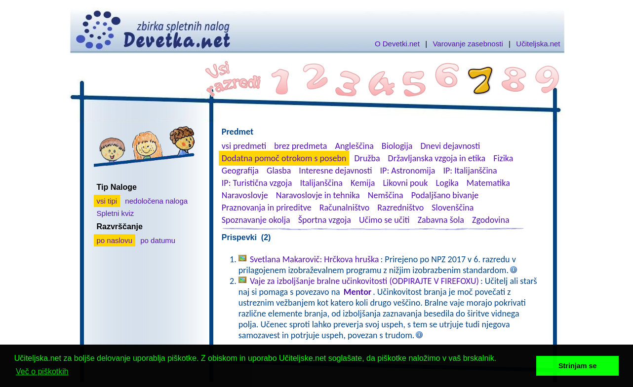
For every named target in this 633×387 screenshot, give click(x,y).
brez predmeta (300, 146)
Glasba (279, 170)
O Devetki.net (397, 43)
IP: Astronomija (407, 170)
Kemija (363, 182)
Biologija (397, 146)
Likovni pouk (405, 182)
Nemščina (385, 195)
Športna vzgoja (324, 219)
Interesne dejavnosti (335, 170)
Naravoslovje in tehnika (318, 195)
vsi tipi (107, 201)
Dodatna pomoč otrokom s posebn (284, 158)
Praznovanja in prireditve (267, 207)
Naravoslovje (245, 195)
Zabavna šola (441, 219)
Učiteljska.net (538, 43)
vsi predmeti (244, 146)
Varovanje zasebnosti (468, 43)
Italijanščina (321, 182)
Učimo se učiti (384, 219)
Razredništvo (400, 207)
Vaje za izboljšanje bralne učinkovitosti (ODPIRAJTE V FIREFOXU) (364, 281)
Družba (367, 158)
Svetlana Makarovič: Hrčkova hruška (314, 259)
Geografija (240, 170)
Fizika (503, 158)
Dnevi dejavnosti (450, 146)
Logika (447, 182)
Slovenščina (453, 207)
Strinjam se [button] (577, 366)
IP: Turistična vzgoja (257, 182)
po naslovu (115, 240)
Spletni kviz (115, 213)
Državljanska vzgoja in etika (436, 158)
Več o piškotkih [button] (42, 371)
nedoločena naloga (156, 201)
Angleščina (354, 146)
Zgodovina (490, 219)
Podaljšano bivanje (444, 195)
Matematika (488, 182)
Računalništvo (344, 207)
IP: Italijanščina (470, 170)
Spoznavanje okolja (256, 219)
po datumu (157, 240)
